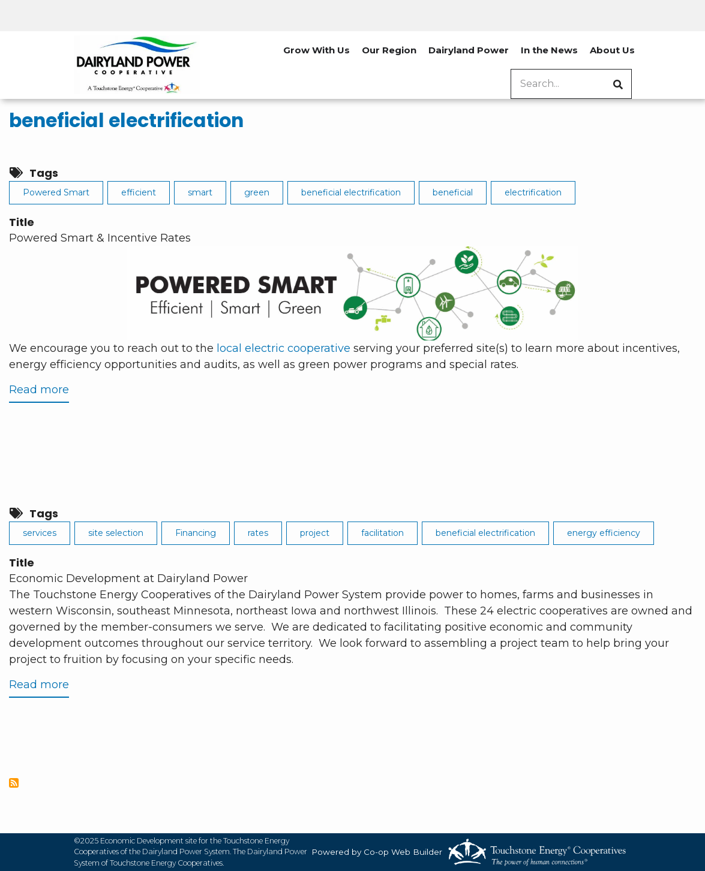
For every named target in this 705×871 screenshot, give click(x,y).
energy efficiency (603, 533)
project (314, 533)
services (39, 533)
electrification (533, 192)
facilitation (382, 533)
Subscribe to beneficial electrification (14, 783)
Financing (195, 533)
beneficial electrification (126, 120)
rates (258, 533)
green (256, 192)
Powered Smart (56, 192)
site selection (115, 533)
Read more (39, 392)
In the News (549, 50)
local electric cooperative (283, 348)
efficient (138, 192)
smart (200, 192)
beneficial (453, 192)
